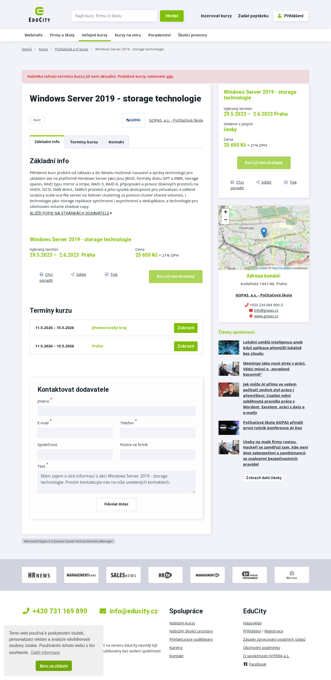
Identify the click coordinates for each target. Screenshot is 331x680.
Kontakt (116, 141)
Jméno (44, 401)
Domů (27, 49)
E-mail (44, 422)
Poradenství (159, 34)
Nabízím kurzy (182, 623)
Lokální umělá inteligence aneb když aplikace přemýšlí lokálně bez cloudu (273, 347)
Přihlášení (290, 15)
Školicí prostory (192, 34)
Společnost (47, 444)
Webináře (34, 34)
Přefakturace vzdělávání (191, 639)
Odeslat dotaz (116, 504)
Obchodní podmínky (261, 647)
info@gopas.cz (266, 310)
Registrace (274, 631)
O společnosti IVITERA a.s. (266, 655)
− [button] (225, 220)
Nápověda (252, 623)
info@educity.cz (129, 611)
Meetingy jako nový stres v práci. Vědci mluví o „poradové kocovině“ (274, 369)
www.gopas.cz (266, 316)
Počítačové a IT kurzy (71, 49)
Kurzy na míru (128, 34)
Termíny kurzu (84, 141)
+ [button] (225, 212)
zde (169, 76)
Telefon (128, 422)
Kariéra (176, 647)
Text (43, 466)
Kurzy (43, 49)
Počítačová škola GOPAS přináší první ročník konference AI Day (273, 425)
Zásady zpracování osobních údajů (274, 639)
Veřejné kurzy (95, 34)
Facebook (254, 664)
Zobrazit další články (264, 478)
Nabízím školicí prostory (191, 631)
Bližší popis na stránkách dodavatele (71, 213)
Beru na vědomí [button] (54, 666)
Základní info (47, 141)
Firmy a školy (62, 34)
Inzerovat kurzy (216, 15)
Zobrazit (185, 327)
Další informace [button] (45, 652)
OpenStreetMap (282, 268)
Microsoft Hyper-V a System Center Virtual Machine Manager (68, 541)
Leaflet (262, 268)
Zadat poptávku (253, 15)
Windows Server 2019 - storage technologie (129, 49)
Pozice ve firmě (134, 444)
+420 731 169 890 (55, 611)
